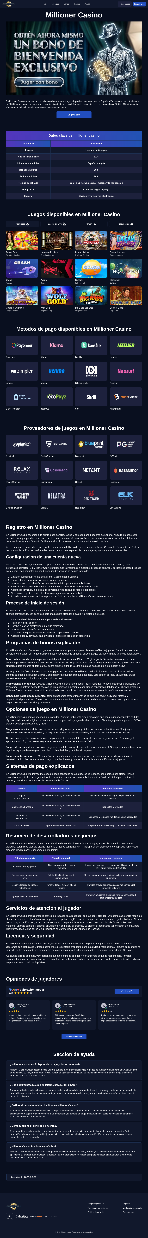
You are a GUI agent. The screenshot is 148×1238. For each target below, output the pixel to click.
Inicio (45, 4)
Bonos (66, 4)
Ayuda (87, 4)
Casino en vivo (57, 224)
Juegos (55, 4)
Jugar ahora (74, 115)
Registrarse (139, 4)
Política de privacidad (96, 1212)
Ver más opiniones (74, 1036)
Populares (22, 224)
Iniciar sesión (124, 4)
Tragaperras (125, 224)
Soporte (126, 1204)
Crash (91, 224)
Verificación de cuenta (132, 1208)
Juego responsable (95, 1204)
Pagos (77, 4)
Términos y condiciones (97, 1208)
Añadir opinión (127, 991)
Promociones (128, 1212)
